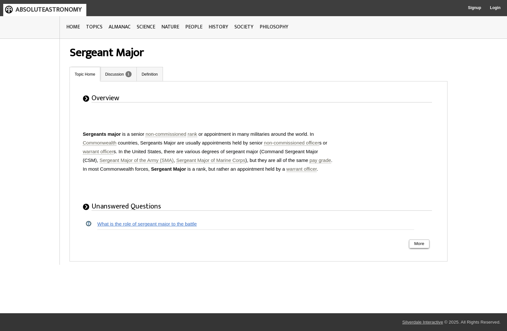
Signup (474, 7)
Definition (150, 74)
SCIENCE (146, 27)
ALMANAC (120, 27)
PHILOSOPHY (274, 27)
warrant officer (98, 151)
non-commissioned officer (291, 142)
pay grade (320, 160)
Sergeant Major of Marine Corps (210, 160)
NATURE (170, 27)
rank (192, 134)
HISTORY (218, 27)
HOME (73, 27)
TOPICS (94, 27)
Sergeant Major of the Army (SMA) (137, 160)
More (419, 243)
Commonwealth (99, 142)
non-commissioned (166, 134)
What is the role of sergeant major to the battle (147, 224)
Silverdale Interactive (422, 322)
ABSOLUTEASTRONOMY (48, 9)
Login (495, 7)
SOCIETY (243, 27)
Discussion (114, 74)
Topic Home (85, 74)
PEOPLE (193, 27)
